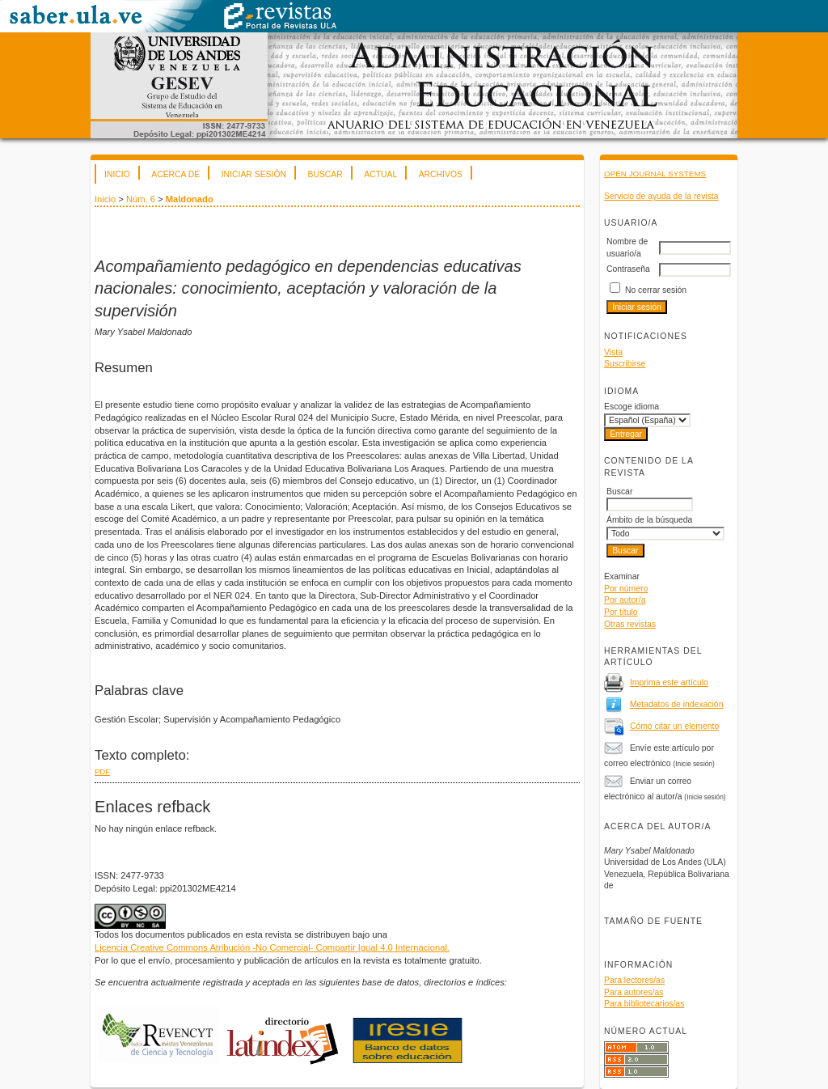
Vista (613, 352)
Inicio (117, 174)
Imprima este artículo (669, 682)
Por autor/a (624, 599)
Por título (621, 612)
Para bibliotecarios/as (644, 1003)
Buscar (324, 174)
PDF (102, 771)
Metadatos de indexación (677, 704)
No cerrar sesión (655, 290)
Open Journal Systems (655, 173)
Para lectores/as (634, 980)
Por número (626, 588)
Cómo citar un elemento (674, 726)
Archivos (441, 174)
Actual (380, 174)
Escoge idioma (631, 406)
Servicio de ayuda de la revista (661, 196)
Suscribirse (624, 363)
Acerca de (175, 174)
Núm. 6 (140, 199)
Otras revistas (630, 624)
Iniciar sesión (254, 174)
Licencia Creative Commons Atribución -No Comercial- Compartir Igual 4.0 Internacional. (272, 947)
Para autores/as (633, 992)
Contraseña (628, 269)
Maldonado (189, 199)
